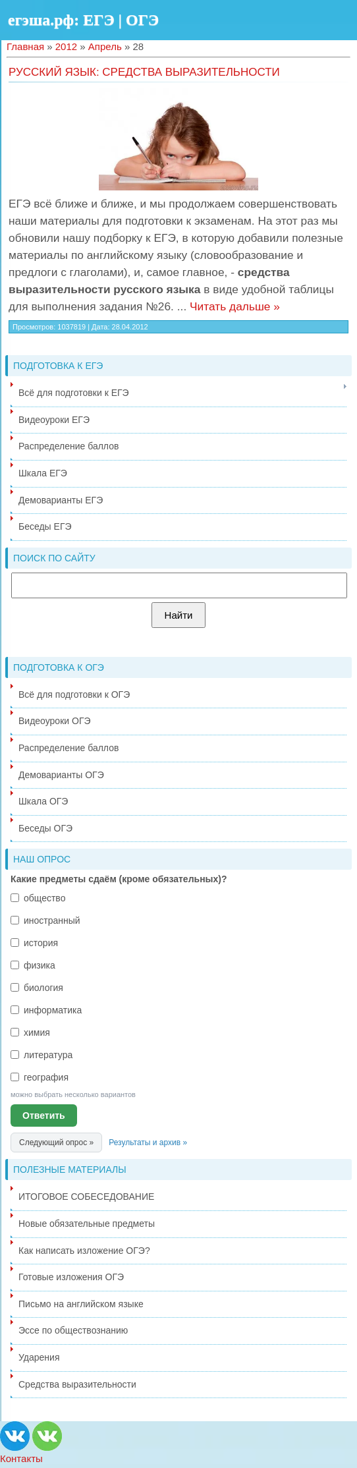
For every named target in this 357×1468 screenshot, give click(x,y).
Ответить (43, 1115)
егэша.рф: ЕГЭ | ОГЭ (83, 19)
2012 (66, 46)
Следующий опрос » (56, 1142)
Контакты (21, 1458)
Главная (25, 46)
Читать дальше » (235, 306)
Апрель (105, 46)
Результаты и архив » (148, 1142)
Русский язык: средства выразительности (144, 72)
